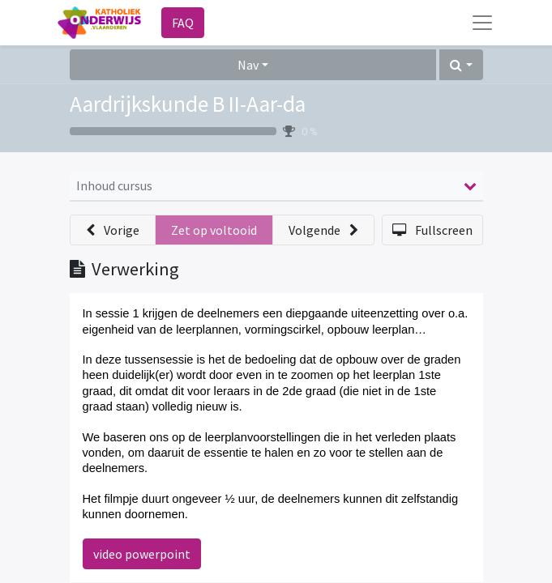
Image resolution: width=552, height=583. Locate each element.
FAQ (183, 23)
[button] (460, 64)
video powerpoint (141, 554)
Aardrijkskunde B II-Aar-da (188, 103)
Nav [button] (248, 65)
